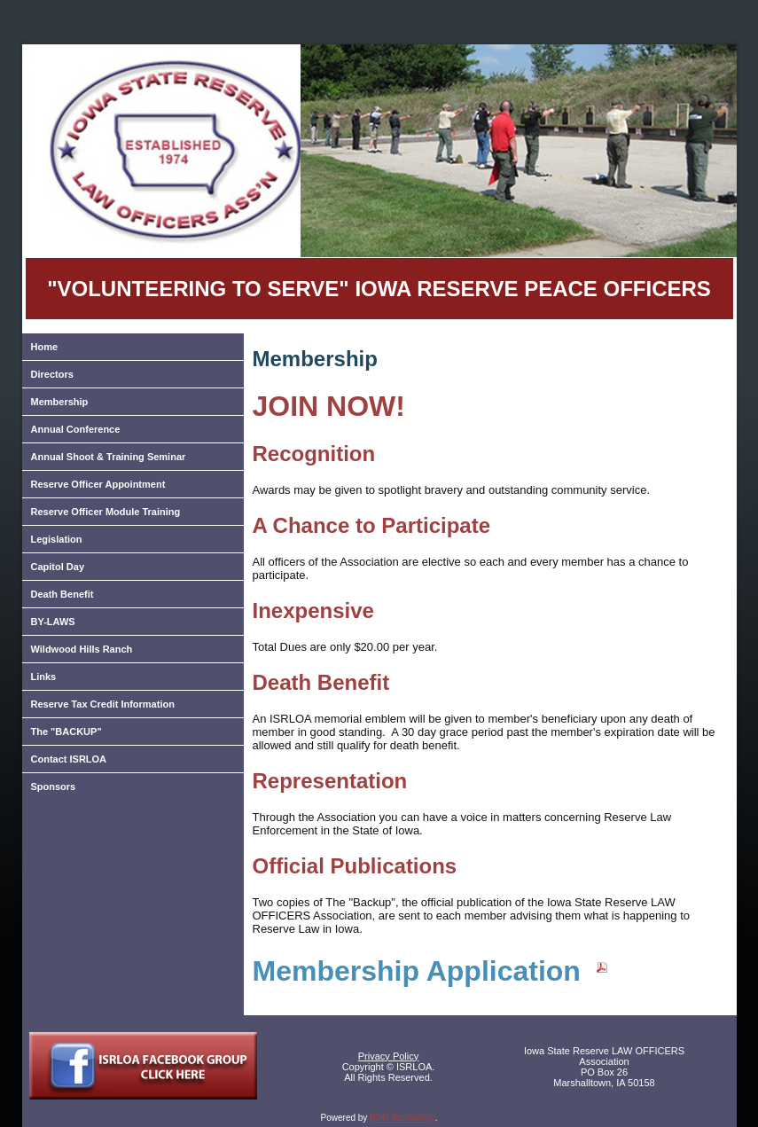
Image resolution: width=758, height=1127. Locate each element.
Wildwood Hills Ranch (82, 649)
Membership (60, 401)
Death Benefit (62, 594)
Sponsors (53, 786)
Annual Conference (76, 429)
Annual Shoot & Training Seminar (108, 456)
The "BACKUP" (66, 731)
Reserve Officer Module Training (106, 511)
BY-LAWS (53, 621)
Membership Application (431, 971)
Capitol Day (58, 566)
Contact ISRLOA (69, 759)
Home (45, 346)
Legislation (56, 539)
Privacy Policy (388, 1056)
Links (44, 676)
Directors (52, 374)
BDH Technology (402, 1118)
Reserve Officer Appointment (98, 484)
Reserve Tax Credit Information (103, 704)
